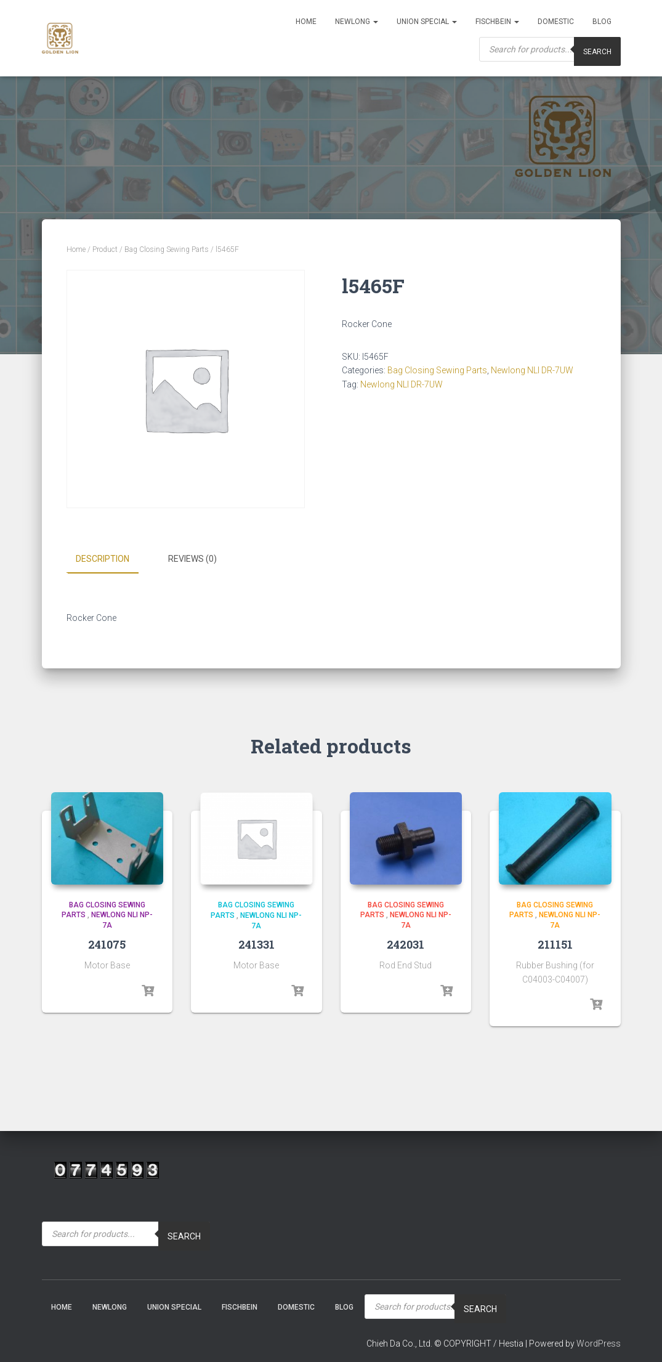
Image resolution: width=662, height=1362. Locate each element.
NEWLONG (356, 21)
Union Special (427, 21)
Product (105, 249)
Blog (602, 21)
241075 (107, 943)
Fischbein (497, 21)
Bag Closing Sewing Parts (166, 249)
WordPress (598, 1343)
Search (184, 1236)
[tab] (112, 559)
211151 (555, 943)
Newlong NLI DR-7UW (532, 370)
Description (102, 559)
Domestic (556, 21)
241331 (256, 944)
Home (306, 21)
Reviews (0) (192, 559)
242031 (405, 943)
